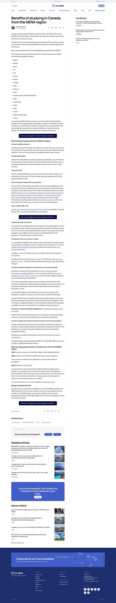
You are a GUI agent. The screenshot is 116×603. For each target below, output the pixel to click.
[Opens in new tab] (100, 1)
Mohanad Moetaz (21, 27)
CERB (46, 341)
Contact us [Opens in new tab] (87, 574)
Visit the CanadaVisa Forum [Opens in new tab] (91, 581)
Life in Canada (38, 590)
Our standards (63, 576)
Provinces (52, 10)
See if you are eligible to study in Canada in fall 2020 (37, 136)
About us (62, 574)
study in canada (46, 422)
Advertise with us (64, 584)
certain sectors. (16, 337)
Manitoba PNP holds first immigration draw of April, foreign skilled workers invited (90, 30)
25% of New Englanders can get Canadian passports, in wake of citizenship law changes (89, 22)
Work (82, 10)
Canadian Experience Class (28, 195)
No (57, 434)
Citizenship (34, 10)
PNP (38, 422)
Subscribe (100, 5)
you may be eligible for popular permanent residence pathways (43, 193)
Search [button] (15, 6)
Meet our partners (64, 582)
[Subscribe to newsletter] (38, 491)
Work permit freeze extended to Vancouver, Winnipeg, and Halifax (88, 39)
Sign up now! (44, 561)
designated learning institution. (48, 356)
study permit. (28, 365)
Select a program (21, 352)
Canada (43, 10)
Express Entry (22, 10)
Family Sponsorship (64, 10)
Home (13, 10)
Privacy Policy (101, 599)
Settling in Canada (100, 10)
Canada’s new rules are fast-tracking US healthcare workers (30, 527)
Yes (48, 434)
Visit (89, 10)
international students (28, 422)
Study (75, 10)
